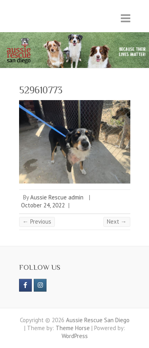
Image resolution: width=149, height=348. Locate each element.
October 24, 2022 (43, 205)
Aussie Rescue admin (56, 197)
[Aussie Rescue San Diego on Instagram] (40, 285)
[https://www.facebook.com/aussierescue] (25, 285)
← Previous (37, 221)
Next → (117, 221)
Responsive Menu (125, 18)
